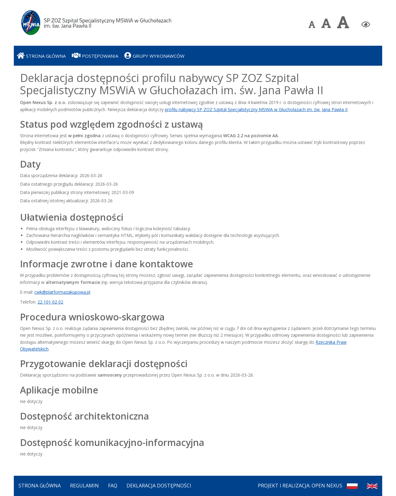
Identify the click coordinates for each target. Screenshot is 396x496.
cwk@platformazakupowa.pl (62, 292)
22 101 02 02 (50, 302)
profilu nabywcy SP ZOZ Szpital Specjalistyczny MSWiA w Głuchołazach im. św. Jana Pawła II (256, 109)
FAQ (112, 485)
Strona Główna (39, 485)
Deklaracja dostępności (158, 485)
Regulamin (84, 485)
